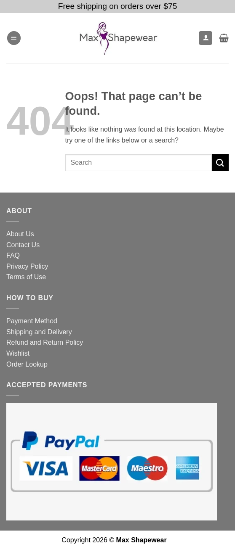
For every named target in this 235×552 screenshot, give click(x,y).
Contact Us (23, 244)
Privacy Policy (27, 266)
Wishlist (17, 353)
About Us (20, 234)
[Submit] (220, 162)
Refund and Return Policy (44, 342)
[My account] (205, 38)
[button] (14, 38)
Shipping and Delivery (39, 331)
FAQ (13, 255)
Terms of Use (26, 276)
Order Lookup (27, 364)
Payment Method (31, 321)
